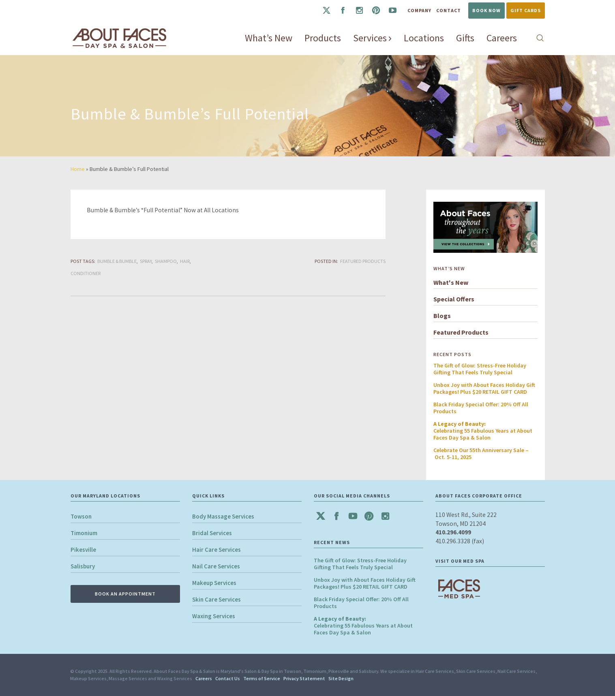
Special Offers (453, 299)
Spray (146, 261)
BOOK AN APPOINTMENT (125, 594)
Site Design (341, 678)
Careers (203, 678)
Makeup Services (214, 583)
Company (419, 10)
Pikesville (83, 549)
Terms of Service (261, 678)
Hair (185, 261)
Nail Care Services (216, 566)
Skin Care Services (216, 599)
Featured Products (363, 261)
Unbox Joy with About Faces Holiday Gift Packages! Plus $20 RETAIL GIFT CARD (484, 388)
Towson (81, 516)
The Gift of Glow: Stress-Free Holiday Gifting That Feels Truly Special (479, 369)
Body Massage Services (223, 516)
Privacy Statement (304, 678)
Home (78, 169)
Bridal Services (212, 533)
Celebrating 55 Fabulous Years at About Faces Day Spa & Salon (482, 430)
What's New (450, 282)
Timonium (84, 533)
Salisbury (83, 566)
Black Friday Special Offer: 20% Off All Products (480, 408)
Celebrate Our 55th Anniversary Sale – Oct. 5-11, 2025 (481, 453)
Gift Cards (525, 10)
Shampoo (166, 261)
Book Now (486, 10)
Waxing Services (213, 616)
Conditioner (86, 273)
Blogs (442, 316)
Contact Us (227, 678)
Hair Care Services (216, 549)
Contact (448, 10)
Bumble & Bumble (117, 261)
